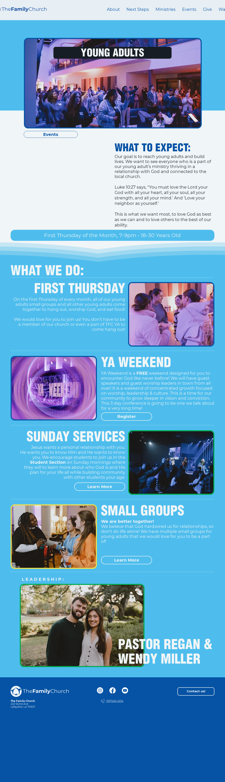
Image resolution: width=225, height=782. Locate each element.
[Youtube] (125, 690)
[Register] (126, 416)
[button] (165, 9)
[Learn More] (99, 486)
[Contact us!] (195, 691)
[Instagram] (100, 690)
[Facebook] (112, 690)
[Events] (51, 134)
